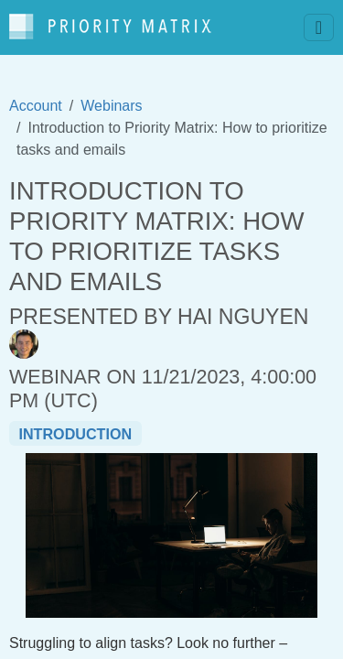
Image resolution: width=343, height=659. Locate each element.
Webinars (111, 105)
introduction (75, 434)
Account (35, 105)
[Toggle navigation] (319, 27)
